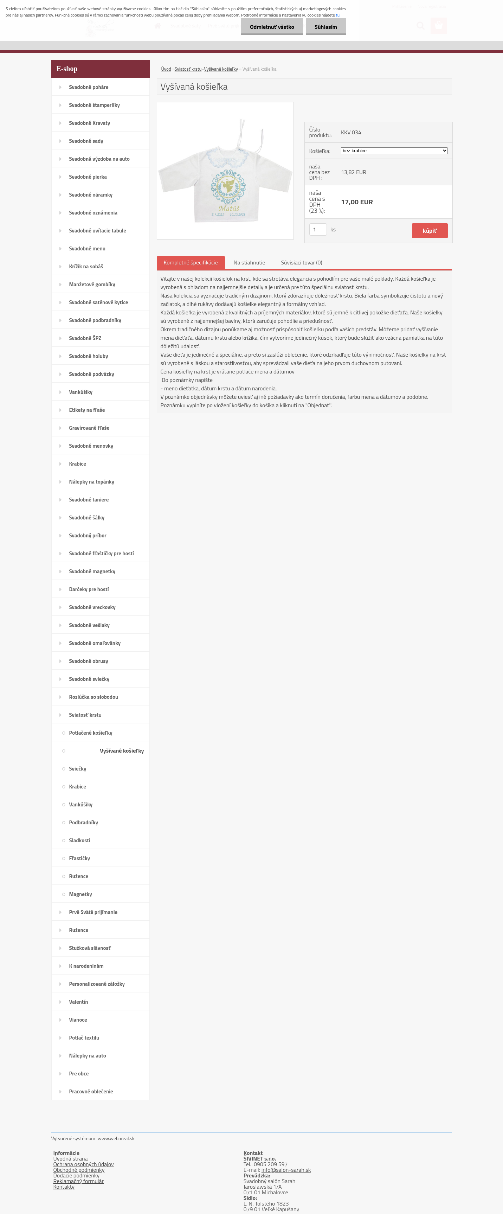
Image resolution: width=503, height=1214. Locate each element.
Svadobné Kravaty (89, 123)
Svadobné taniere (89, 500)
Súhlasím (326, 27)
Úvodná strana (70, 1158)
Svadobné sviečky (89, 679)
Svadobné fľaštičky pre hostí (101, 553)
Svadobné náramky (91, 195)
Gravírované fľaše (89, 428)
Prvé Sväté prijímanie (93, 912)
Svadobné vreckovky (92, 607)
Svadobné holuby (88, 356)
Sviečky (77, 769)
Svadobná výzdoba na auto (99, 159)
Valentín (78, 1002)
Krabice (77, 464)
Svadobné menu (87, 248)
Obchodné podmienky (79, 1169)
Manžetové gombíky (92, 284)
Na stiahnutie (249, 262)
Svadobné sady (86, 141)
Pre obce (79, 1073)
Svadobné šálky (87, 517)
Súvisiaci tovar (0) (301, 262)
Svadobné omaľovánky (95, 643)
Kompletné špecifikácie (191, 262)
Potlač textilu (84, 1038)
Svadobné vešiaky (89, 625)
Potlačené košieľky (90, 733)
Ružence (79, 876)
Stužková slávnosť (90, 948)
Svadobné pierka (88, 177)
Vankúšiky (81, 392)
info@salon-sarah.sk (286, 1169)
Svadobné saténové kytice (98, 302)
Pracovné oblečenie (91, 1091)
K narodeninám (86, 966)
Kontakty (64, 1186)
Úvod (166, 68)
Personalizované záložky (97, 984)
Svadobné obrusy (88, 661)
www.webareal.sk (116, 1138)
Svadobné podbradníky (95, 320)
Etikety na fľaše (87, 410)
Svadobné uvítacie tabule (97, 230)
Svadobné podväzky (91, 374)
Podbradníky (83, 822)
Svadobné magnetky (92, 571)
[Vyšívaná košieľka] (225, 105)
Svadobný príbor (88, 535)
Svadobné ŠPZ (85, 338)
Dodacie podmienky (76, 1175)
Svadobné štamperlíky (94, 105)
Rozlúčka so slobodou (93, 697)
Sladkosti (79, 840)
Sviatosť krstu (85, 715)
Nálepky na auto (87, 1056)
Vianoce (78, 1020)
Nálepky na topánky (92, 482)
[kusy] (318, 229)
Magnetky (80, 894)
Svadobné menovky (91, 446)
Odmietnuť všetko (272, 27)
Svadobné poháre (89, 87)
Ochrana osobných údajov (83, 1164)
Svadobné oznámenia (93, 213)
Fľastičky (79, 858)
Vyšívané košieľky (122, 750)
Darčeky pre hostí (89, 589)
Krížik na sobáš (86, 266)
